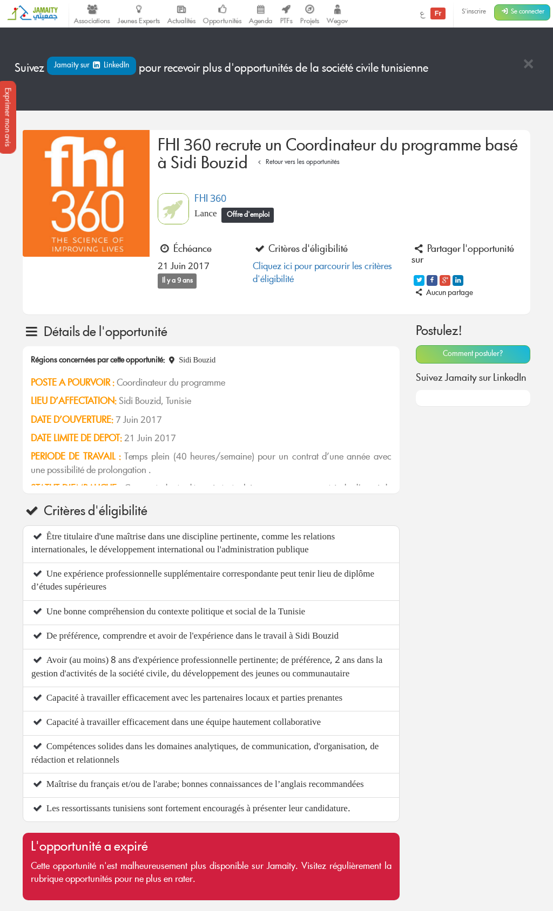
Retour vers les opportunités (297, 162)
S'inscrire (474, 12)
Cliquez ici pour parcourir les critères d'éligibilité (322, 273)
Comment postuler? (473, 354)
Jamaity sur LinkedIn (91, 65)
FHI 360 (210, 199)
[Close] (528, 65)
